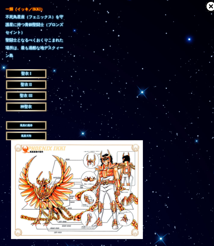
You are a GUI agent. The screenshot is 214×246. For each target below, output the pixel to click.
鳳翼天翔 (26, 135)
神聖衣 (26, 107)
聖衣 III (26, 96)
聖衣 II (26, 85)
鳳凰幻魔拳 (26, 125)
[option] (77, 189)
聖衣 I (26, 74)
